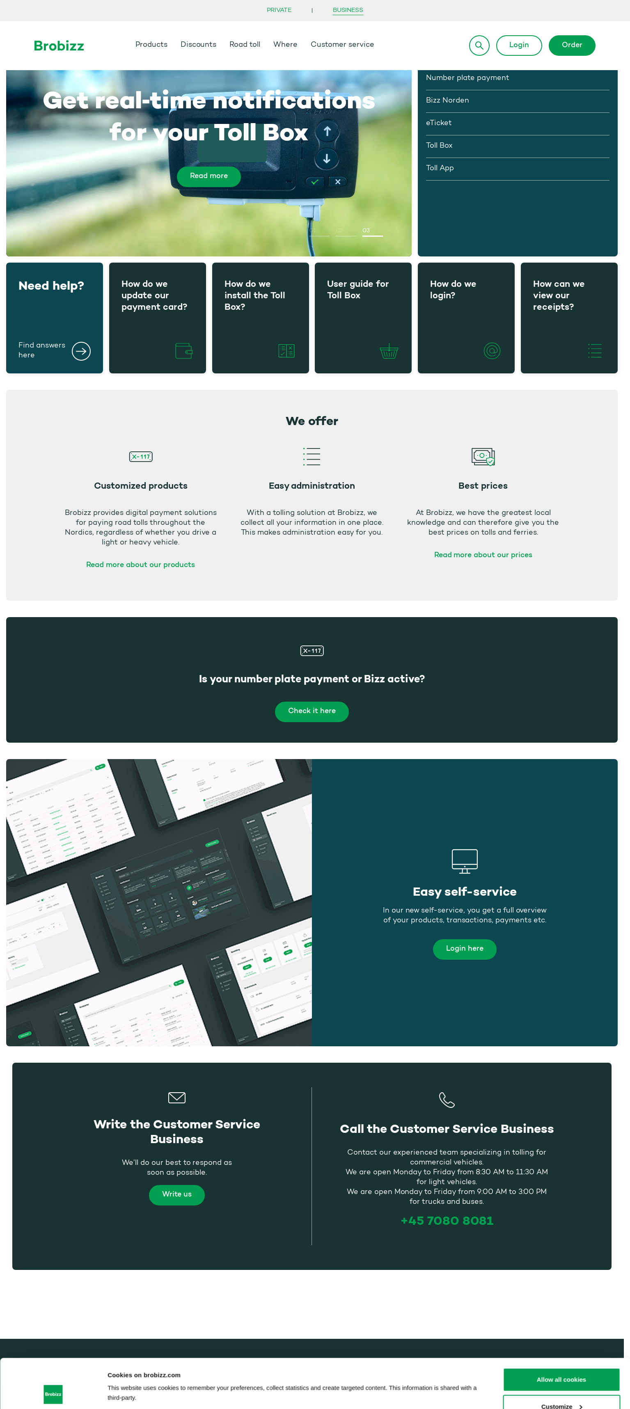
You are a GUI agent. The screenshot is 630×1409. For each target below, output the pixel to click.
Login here (464, 949)
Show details (126, 1373)
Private (279, 10)
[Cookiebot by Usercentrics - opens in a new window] (53, 1393)
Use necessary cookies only (561, 1387)
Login (519, 45)
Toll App (440, 168)
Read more (209, 176)
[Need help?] (81, 351)
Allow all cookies (561, 1333)
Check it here (312, 711)
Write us (177, 1195)
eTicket (439, 123)
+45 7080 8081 (447, 1221)
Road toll (244, 45)
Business (348, 10)
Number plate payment (467, 78)
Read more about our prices (483, 555)
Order (572, 45)
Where (285, 45)
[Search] (479, 45)
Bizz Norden (447, 101)
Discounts (199, 45)
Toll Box (439, 146)
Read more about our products (140, 565)
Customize (561, 1360)
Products (151, 45)
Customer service (342, 45)
